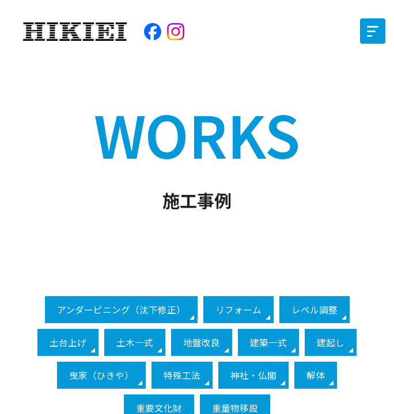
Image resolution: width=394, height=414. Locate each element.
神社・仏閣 (253, 375)
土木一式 (134, 343)
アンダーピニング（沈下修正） (121, 309)
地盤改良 (201, 343)
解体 (315, 375)
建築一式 (268, 343)
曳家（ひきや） (101, 375)
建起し (330, 343)
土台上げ (68, 343)
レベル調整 (314, 309)
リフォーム (238, 309)
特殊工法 (182, 375)
